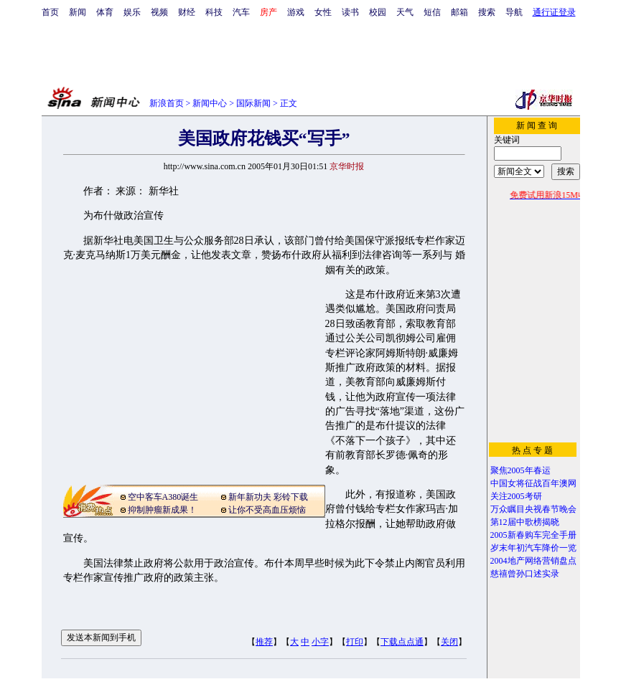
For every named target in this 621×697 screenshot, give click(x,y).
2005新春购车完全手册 (533, 535)
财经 (186, 12)
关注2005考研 (516, 496)
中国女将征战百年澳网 (533, 483)
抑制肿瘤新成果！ (162, 510)
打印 (354, 642)
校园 (377, 12)
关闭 (449, 642)
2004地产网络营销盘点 (533, 561)
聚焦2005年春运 (520, 470)
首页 (50, 12)
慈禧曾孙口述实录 (524, 574)
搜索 (486, 12)
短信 (432, 12)
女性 (323, 12)
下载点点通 (402, 642)
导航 (514, 12)
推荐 (264, 642)
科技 (214, 12)
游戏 (295, 12)
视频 (159, 12)
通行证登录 (554, 12)
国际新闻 (253, 103)
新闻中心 (209, 103)
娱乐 (132, 12)
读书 (350, 12)
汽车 (241, 12)
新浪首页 (166, 103)
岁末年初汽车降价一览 (533, 548)
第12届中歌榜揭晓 (524, 522)
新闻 (77, 12)
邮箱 (459, 12)
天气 (405, 12)
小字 (320, 642)
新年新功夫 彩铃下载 (268, 497)
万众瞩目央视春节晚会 (533, 509)
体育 (104, 12)
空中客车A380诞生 (163, 497)
